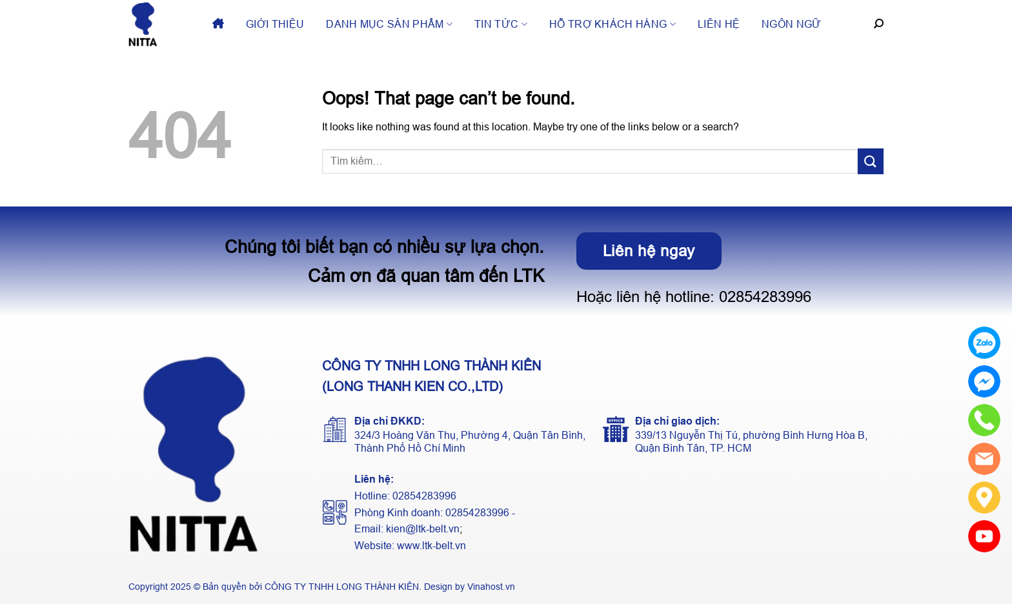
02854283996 (765, 296)
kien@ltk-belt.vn (423, 528)
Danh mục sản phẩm (389, 24)
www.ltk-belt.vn (431, 545)
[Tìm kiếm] (879, 24)
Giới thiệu (275, 24)
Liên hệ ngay (649, 251)
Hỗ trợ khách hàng (612, 24)
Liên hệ (719, 24)
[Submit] (871, 161)
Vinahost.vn (491, 586)
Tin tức (500, 24)
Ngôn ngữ (792, 24)
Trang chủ (218, 24)
